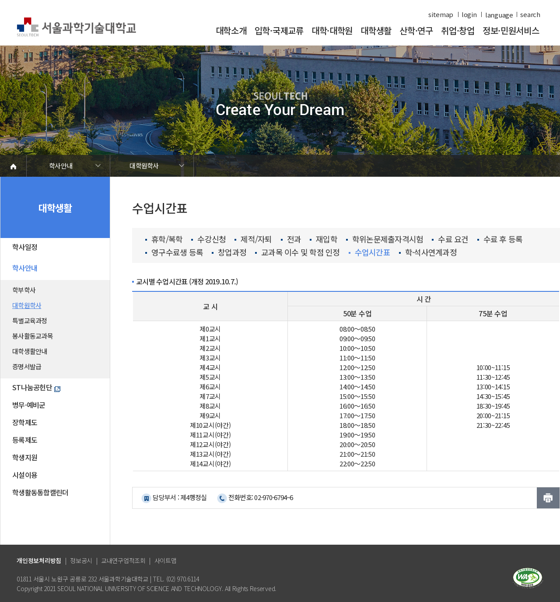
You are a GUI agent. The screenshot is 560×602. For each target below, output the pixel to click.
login (469, 14)
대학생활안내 (29, 351)
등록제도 (24, 439)
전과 (291, 239)
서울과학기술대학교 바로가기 (76, 27)
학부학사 (23, 289)
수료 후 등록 (500, 239)
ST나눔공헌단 (36, 387)
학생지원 (24, 457)
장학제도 (24, 422)
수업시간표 (369, 252)
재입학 (323, 239)
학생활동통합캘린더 (40, 492)
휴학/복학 (163, 239)
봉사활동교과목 (32, 335)
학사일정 (24, 247)
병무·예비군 (29, 404)
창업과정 (229, 252)
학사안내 (60, 165)
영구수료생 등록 (174, 252)
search (530, 14)
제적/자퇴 (253, 239)
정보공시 (81, 560)
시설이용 (24, 474)
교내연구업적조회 (123, 560)
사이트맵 (165, 560)
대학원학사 (144, 165)
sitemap (440, 14)
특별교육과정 (29, 320)
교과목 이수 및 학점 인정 (297, 252)
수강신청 (208, 239)
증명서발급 (26, 366)
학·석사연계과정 (428, 252)
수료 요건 (450, 239)
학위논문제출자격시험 (385, 239)
